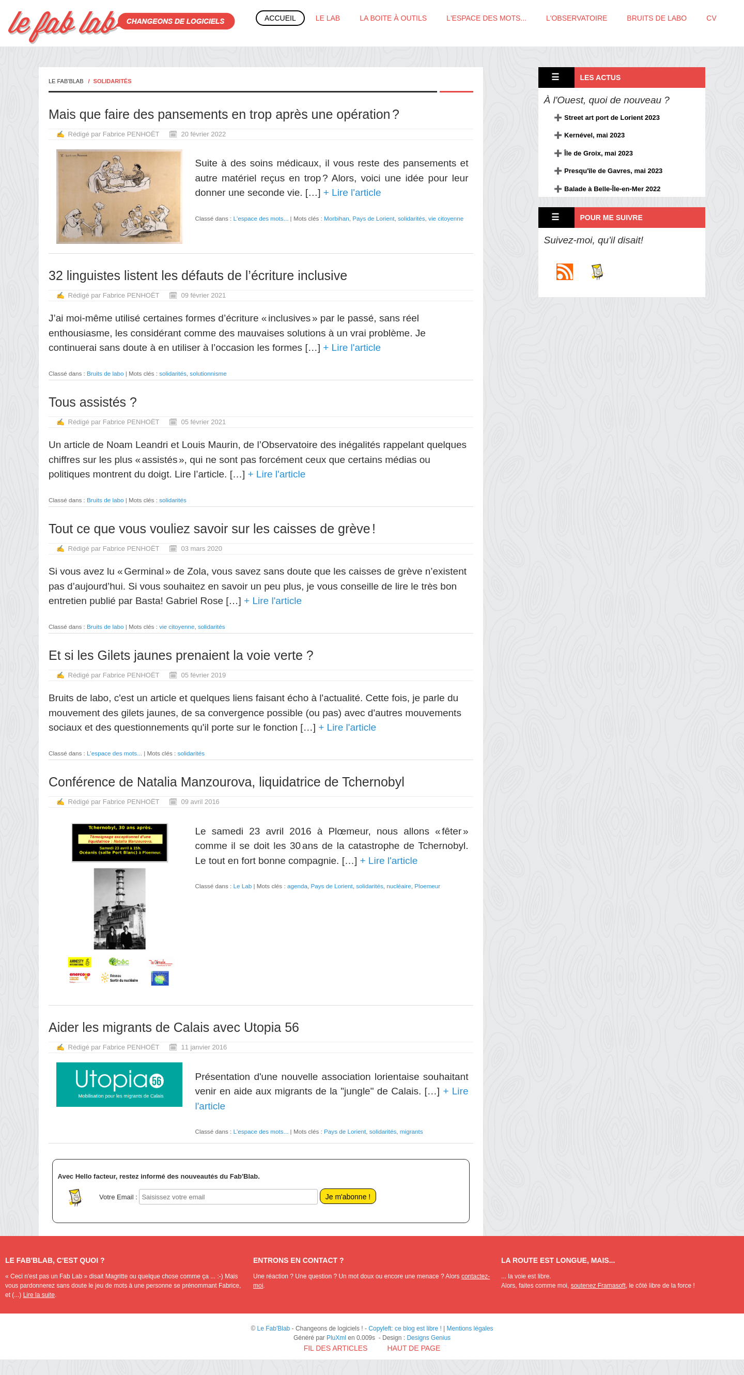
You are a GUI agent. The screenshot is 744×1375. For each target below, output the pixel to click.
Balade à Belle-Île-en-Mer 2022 (612, 189)
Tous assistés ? (93, 402)
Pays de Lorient (373, 218)
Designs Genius (429, 1337)
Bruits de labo (657, 18)
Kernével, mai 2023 (594, 135)
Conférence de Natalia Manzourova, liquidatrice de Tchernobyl (227, 782)
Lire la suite (39, 1295)
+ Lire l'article (350, 192)
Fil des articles (336, 1348)
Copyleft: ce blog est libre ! (404, 1328)
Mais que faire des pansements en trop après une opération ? (224, 114)
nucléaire (398, 886)
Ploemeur (427, 886)
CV (711, 18)
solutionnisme (208, 373)
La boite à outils (393, 18)
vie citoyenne (445, 218)
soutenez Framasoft (598, 1285)
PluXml (336, 1337)
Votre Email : (118, 1197)
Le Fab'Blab (66, 81)
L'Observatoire (576, 18)
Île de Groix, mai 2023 (598, 153)
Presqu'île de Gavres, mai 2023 (613, 171)
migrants (411, 1131)
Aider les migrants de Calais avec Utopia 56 (174, 1027)
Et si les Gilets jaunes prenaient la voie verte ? (181, 655)
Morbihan (336, 218)
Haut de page (413, 1348)
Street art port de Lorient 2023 (612, 117)
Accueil (280, 18)
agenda (297, 886)
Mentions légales (470, 1328)
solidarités (411, 218)
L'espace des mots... (486, 18)
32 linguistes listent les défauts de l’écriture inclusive (198, 275)
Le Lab (328, 18)
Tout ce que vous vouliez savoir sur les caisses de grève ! (212, 528)
